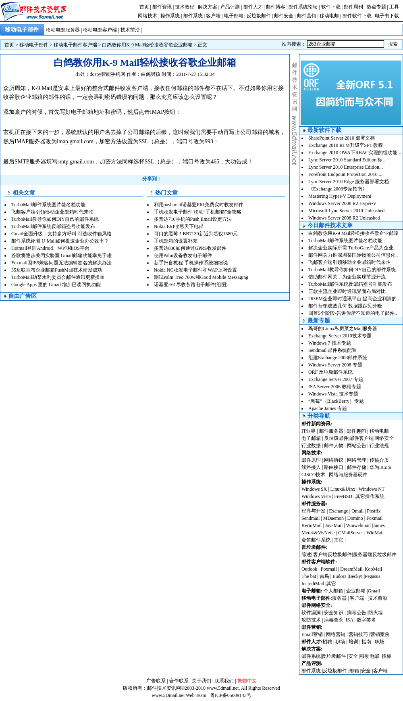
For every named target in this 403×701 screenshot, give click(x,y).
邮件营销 (306, 16)
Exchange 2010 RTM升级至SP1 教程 (345, 145)
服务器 (339, 598)
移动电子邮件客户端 (75, 45)
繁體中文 (247, 681)
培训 (353, 642)
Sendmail (310, 518)
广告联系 (156, 681)
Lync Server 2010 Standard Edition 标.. (346, 160)
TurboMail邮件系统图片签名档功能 (48, 204)
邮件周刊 (353, 7)
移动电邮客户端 (100, 30)
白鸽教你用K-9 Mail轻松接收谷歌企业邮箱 (147, 45)
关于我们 (201, 681)
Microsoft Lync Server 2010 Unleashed (346, 210)
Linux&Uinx (342, 489)
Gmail (374, 591)
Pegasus (372, 576)
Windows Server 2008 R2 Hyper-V (342, 203)
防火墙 (375, 612)
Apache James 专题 (327, 408)
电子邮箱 (233, 16)
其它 (338, 540)
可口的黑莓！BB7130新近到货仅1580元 (196, 233)
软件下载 (331, 7)
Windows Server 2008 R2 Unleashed (344, 218)
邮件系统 (193, 16)
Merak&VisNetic (318, 533)
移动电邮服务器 (63, 30)
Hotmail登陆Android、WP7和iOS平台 (50, 248)
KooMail (373, 569)
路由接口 (333, 467)
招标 (386, 656)
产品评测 (230, 7)
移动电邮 (329, 16)
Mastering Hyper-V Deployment (339, 196)
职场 (340, 642)
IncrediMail (312, 583)
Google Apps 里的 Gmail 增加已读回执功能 (56, 284)
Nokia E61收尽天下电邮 (179, 226)
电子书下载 (387, 16)
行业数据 (311, 445)
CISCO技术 (313, 474)
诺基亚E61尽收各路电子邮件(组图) (191, 284)
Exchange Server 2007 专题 (335, 379)
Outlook (309, 569)
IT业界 (309, 431)
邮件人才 (253, 7)
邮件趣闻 (356, 431)
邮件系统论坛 (303, 7)
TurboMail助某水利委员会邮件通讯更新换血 (58, 277)
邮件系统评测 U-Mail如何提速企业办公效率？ (60, 241)
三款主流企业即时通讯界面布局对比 (347, 291)
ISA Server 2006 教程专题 (334, 386)
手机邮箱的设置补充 (175, 241)
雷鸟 (324, 576)
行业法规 (379, 445)
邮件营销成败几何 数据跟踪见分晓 (345, 306)
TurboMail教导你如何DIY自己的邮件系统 (55, 219)
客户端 (213, 16)
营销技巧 (358, 634)
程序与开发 (313, 511)
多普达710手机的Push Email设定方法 (193, 219)
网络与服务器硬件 (348, 474)
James (379, 525)
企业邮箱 (356, 591)
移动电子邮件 (33, 45)
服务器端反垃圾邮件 (375, 554)
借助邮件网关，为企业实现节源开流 (347, 277)
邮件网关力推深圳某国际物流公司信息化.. (353, 255)
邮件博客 (275, 7)
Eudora (340, 576)
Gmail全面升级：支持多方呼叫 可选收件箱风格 (61, 233)
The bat (308, 576)
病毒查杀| (334, 620)
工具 (394, 7)
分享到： (152, 179)
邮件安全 (283, 16)
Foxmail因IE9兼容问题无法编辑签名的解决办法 (61, 263)
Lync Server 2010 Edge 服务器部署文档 (348, 181)
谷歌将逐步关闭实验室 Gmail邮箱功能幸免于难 (61, 255)
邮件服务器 (331, 431)
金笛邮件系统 (315, 540)
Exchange (338, 511)
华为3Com (380, 467)
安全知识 (333, 612)
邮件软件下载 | (359, 16)
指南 (366, 642)
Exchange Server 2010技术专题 (340, 336)
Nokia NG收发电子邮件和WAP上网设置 (195, 270)
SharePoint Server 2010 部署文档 (341, 138)
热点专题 (376, 7)
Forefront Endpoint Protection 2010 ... (345, 174)
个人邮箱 (333, 591)
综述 (306, 554)
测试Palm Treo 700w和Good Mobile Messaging (201, 277)
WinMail (375, 533)
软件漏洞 (311, 612)
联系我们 (224, 681)
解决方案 (207, 7)
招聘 (327, 642)
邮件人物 (333, 445)
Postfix (374, 511)
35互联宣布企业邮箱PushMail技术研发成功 (56, 270)
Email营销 (312, 634)
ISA (350, 620)
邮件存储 (356, 467)
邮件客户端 (361, 438)
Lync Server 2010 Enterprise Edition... (345, 167)
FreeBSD (343, 496)
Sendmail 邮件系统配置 (332, 350)
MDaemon (333, 518)
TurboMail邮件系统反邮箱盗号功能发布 (53, 226)
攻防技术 (311, 620)
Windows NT (372, 489)
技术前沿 (130, 30)
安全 (353, 656)
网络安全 (384, 438)
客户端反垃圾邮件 (332, 554)
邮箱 (354, 671)
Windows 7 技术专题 (329, 343)
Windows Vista (316, 496)
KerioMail (311, 525)
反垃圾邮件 (259, 16)
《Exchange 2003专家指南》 (337, 189)
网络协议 (333, 460)
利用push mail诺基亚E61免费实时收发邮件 (198, 204)
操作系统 (170, 16)
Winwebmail (358, 525)
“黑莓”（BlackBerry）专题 (336, 401)
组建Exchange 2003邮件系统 (337, 357)
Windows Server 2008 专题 (335, 365)
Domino (355, 518)
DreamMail (351, 569)
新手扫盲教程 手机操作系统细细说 (191, 263)
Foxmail (374, 518)
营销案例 (380, 634)
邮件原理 (311, 460)
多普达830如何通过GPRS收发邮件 (190, 248)
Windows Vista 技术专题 (333, 394)
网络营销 (335, 634)
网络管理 (356, 460)
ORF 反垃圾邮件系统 (330, 372)
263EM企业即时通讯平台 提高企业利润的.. (353, 298)
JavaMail (334, 525)
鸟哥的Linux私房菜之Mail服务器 (342, 328)
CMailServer (350, 533)
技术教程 (184, 7)
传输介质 (379, 460)
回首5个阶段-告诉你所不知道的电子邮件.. (352, 313)
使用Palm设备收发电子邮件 (183, 255)
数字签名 (366, 620)
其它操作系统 (369, 496)
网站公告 (356, 445)
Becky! (356, 576)
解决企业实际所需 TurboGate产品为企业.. (352, 248)
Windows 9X (314, 489)
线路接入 (311, 467)
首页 (144, 7)
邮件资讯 (162, 7)
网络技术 (147, 16)
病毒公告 (356, 612)
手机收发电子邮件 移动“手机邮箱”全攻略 (198, 212)
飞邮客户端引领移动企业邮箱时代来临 (52, 212)
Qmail (357, 511)
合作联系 (179, 681)
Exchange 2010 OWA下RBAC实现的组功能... (354, 152)
